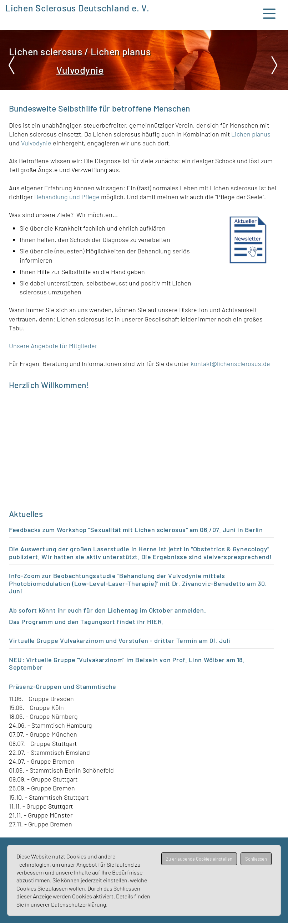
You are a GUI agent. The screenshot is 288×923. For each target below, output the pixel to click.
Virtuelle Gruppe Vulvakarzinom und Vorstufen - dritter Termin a (105, 640)
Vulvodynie (37, 143)
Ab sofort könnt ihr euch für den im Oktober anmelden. (107, 610)
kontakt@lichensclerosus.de (230, 363)
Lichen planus (251, 134)
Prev (14, 65)
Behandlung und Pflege (67, 197)
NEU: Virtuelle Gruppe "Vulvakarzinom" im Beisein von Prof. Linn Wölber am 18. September (127, 663)
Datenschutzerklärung (78, 904)
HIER (154, 621)
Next (273, 65)
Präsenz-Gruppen (35, 686)
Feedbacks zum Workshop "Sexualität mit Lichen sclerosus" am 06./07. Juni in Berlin (136, 529)
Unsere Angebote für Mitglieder (53, 346)
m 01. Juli (216, 640)
